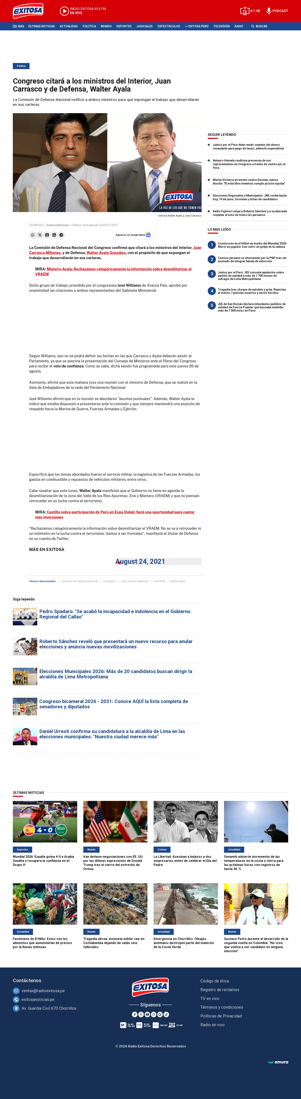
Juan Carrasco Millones (134, 581)
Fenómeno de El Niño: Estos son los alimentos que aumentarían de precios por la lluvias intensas (42, 943)
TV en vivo (209, 998)
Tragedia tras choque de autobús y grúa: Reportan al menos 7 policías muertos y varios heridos (252, 291)
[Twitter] (141, 1014)
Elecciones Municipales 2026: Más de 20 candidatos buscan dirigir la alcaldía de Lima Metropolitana (115, 674)
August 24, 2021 (140, 561)
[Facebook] (134, 1014)
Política (89, 26)
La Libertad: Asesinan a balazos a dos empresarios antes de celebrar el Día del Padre (185, 861)
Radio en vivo (212, 1024)
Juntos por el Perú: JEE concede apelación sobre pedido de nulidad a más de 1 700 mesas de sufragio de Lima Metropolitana (251, 276)
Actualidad (69, 26)
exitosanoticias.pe (38, 999)
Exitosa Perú (198, 26)
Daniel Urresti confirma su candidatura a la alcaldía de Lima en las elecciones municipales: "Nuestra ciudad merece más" (112, 734)
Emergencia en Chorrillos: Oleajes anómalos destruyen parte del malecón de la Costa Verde (184, 943)
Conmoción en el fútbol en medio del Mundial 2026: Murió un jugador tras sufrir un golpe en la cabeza (252, 245)
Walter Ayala (177, 581)
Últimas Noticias (41, 26)
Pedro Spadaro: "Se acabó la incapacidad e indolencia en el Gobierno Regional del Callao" (114, 614)
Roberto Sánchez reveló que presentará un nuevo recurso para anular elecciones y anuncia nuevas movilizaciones (116, 644)
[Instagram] (153, 1014)
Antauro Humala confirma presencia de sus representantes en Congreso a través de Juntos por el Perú (249, 164)
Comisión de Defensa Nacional (79, 581)
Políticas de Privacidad (221, 1016)
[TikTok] (166, 1014)
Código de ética (214, 980)
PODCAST (280, 11)
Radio (239, 26)
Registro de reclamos (219, 989)
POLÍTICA (159, 581)
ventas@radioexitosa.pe (43, 990)
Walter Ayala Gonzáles (106, 253)
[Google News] (160, 1014)
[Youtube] (147, 1014)
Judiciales (144, 26)
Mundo (106, 26)
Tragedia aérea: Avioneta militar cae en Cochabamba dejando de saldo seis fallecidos (113, 943)
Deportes (124, 26)
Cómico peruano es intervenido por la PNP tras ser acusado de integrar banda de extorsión (252, 259)
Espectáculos (169, 26)
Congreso (109, 581)
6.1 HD (255, 11)
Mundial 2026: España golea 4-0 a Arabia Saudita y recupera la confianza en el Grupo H (43, 861)
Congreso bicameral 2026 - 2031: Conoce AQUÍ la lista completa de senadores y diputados (113, 704)
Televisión (221, 26)
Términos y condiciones (221, 1007)
